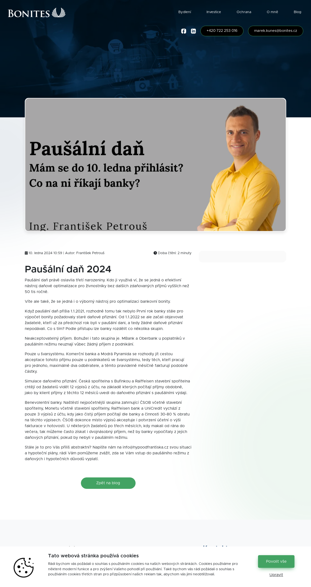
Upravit (276, 575)
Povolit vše (276, 561)
